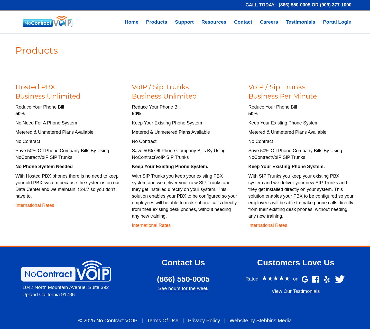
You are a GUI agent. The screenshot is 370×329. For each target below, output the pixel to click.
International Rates (34, 205)
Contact (243, 22)
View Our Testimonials (296, 291)
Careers (269, 22)
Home (131, 22)
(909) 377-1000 (335, 4)
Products (156, 22)
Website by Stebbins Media (260, 320)
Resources (213, 22)
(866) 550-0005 (294, 4)
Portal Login (337, 22)
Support (184, 22)
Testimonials (300, 22)
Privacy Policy (204, 320)
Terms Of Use (162, 320)
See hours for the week (183, 288)
